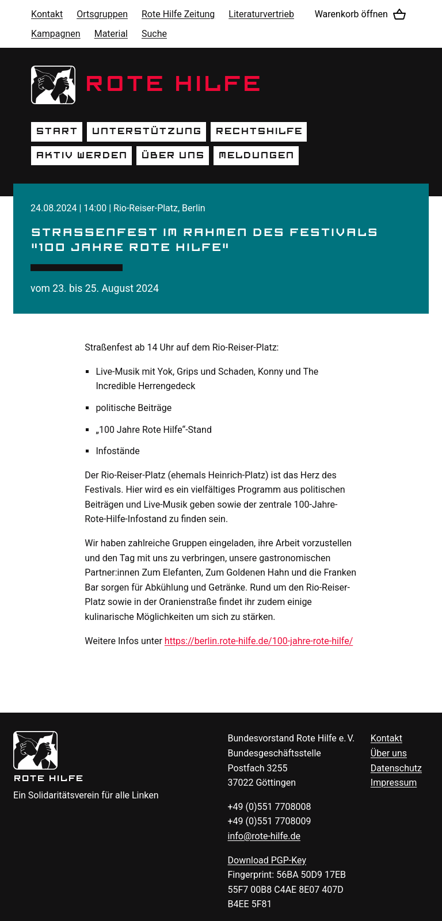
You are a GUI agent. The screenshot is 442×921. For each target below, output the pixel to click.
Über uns (172, 155)
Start (57, 131)
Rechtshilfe (258, 131)
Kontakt (47, 14)
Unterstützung (146, 131)
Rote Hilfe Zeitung (178, 14)
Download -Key (267, 860)
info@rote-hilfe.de (264, 836)
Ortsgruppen (102, 14)
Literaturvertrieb (261, 14)
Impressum (394, 782)
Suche (154, 33)
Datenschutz (396, 768)
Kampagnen (56, 33)
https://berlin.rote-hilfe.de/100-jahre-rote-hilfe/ (259, 640)
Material (111, 33)
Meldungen (256, 155)
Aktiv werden (81, 155)
